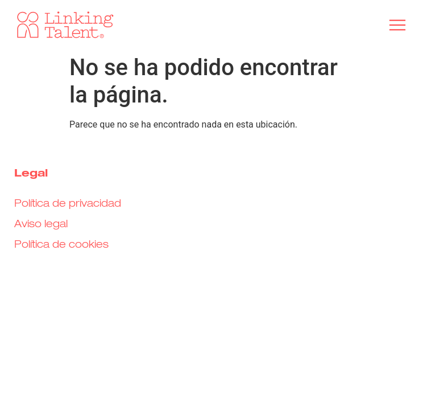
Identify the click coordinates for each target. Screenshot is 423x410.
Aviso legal (41, 224)
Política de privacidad (67, 204)
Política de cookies (61, 245)
